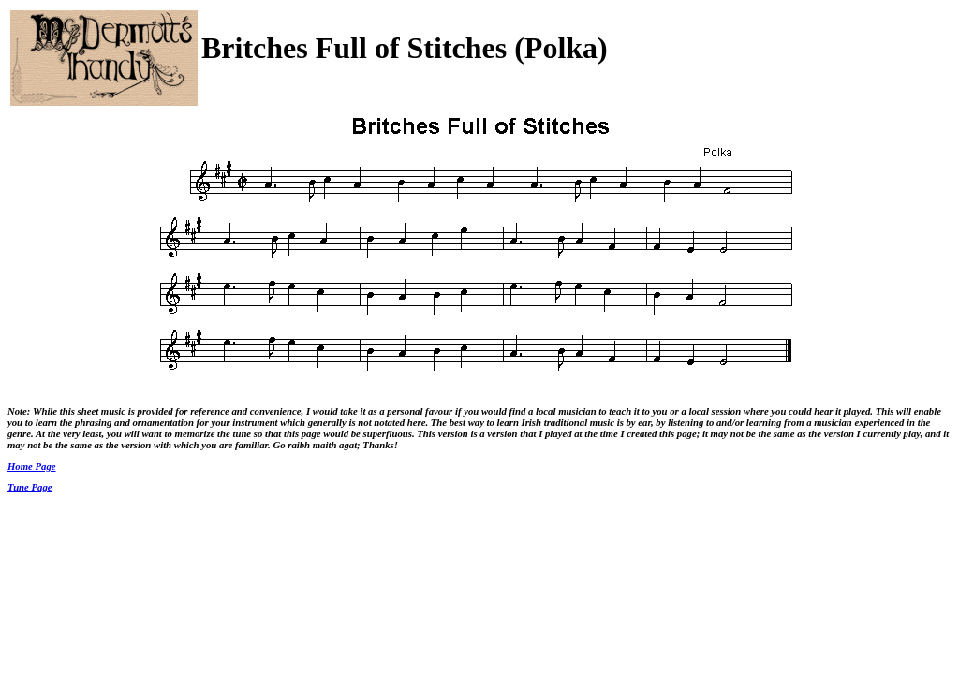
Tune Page (29, 486)
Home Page (31, 466)
